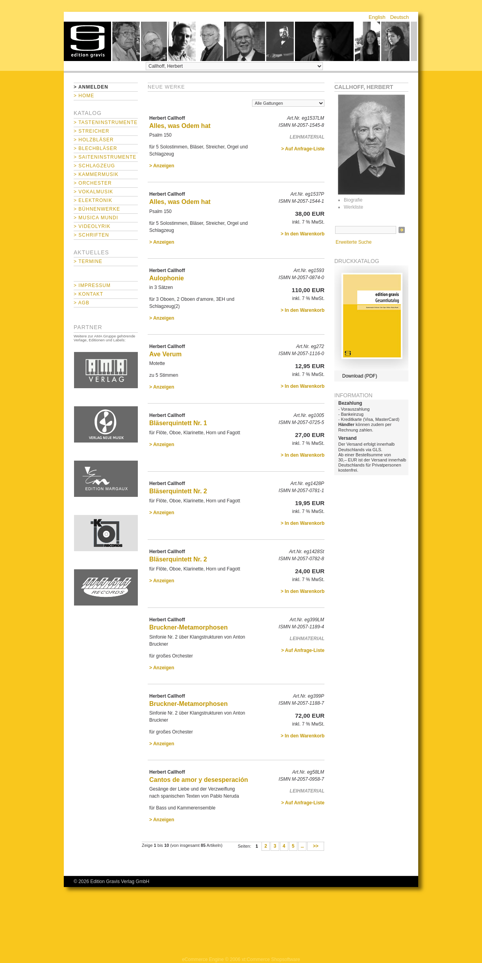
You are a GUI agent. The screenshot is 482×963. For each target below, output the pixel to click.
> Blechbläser (95, 148)
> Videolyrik (92, 226)
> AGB (81, 303)
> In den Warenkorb (302, 234)
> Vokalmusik (93, 191)
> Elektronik (93, 200)
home (87, 41)
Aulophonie (166, 278)
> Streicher (91, 131)
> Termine (88, 261)
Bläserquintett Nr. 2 (178, 491)
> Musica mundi (96, 217)
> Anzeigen (161, 166)
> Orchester (93, 183)
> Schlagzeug (94, 166)
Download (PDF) (359, 376)
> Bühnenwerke (97, 209)
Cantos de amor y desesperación (198, 779)
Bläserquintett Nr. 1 (178, 423)
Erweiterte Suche (353, 242)
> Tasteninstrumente (105, 122)
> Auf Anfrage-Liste (302, 149)
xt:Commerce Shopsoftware (271, 959)
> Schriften (91, 235)
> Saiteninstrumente (105, 157)
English (377, 17)
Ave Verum (165, 354)
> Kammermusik (96, 174)
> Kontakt (88, 294)
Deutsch (399, 17)
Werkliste (353, 207)
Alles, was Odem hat (180, 125)
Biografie (353, 200)
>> (315, 846)
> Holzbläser (94, 140)
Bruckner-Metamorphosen (188, 627)
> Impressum (92, 285)
